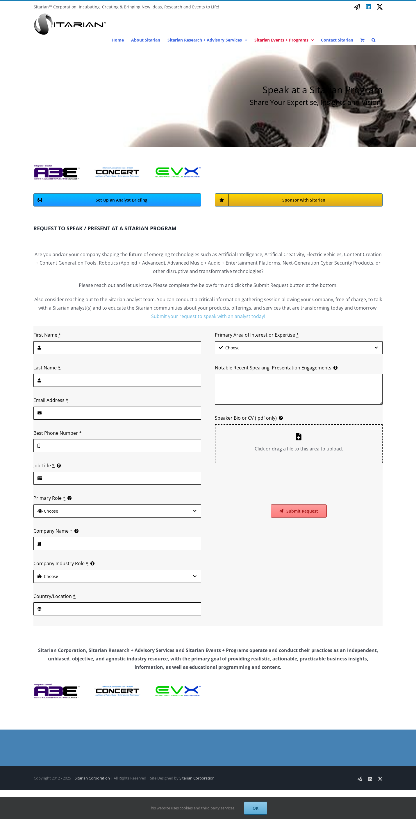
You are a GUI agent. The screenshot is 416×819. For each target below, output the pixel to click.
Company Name (52, 531)
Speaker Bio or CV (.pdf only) (246, 418)
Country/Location (54, 596)
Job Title (44, 465)
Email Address (50, 400)
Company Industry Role (60, 563)
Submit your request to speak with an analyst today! (208, 316)
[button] (373, 40)
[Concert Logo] (117, 169)
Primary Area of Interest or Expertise (257, 335)
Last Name (46, 367)
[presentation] (259, 484)
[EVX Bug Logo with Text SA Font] (177, 168)
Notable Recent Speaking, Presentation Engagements (273, 367)
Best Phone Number (57, 433)
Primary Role (49, 498)
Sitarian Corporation (92, 778)
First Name (47, 335)
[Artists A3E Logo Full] (56, 166)
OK (255, 808)
